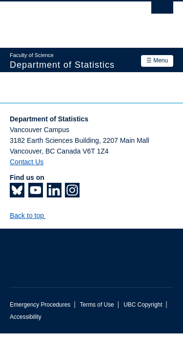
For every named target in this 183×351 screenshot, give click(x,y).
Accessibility (25, 316)
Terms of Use (97, 304)
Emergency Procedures (40, 304)
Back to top (31, 215)
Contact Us (26, 162)
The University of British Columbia (67, 20)
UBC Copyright (142, 304)
